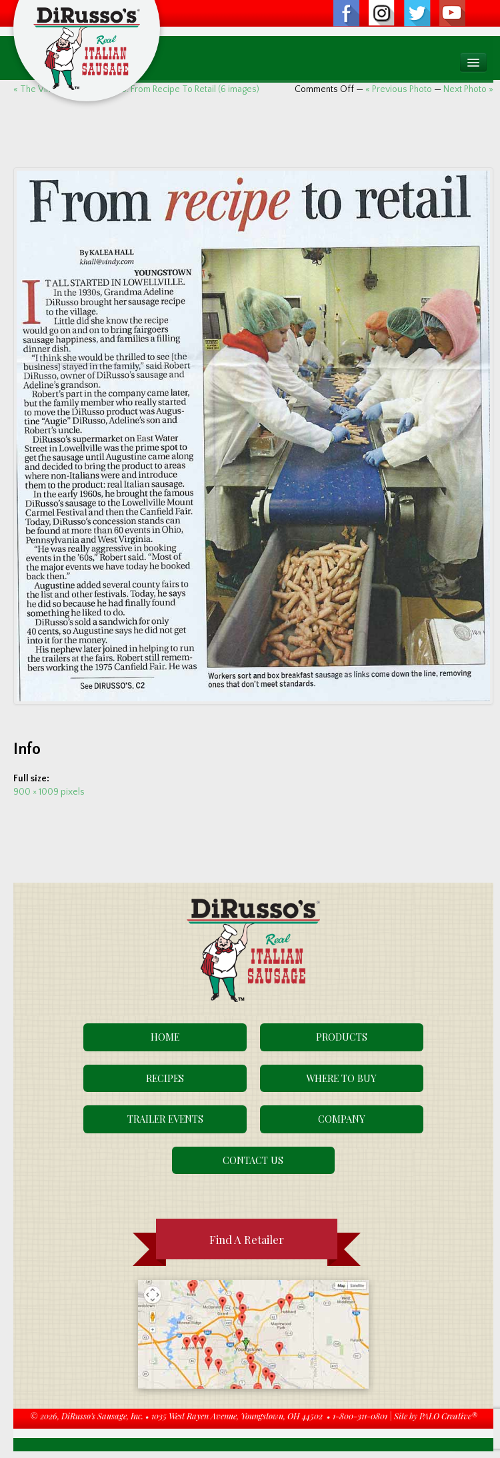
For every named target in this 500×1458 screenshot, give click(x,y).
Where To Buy (341, 1078)
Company (341, 1118)
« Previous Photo (398, 89)
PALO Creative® (448, 1415)
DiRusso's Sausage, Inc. (102, 1415)
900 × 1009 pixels (49, 792)
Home (165, 1036)
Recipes (165, 1078)
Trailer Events (165, 1118)
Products (341, 1036)
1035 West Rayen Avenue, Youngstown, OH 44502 (237, 1415)
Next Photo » (468, 89)
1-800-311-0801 (360, 1415)
